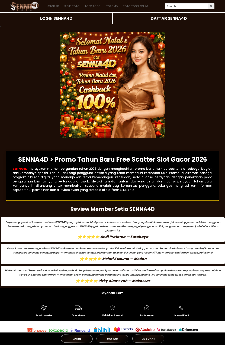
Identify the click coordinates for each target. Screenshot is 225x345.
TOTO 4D (112, 6)
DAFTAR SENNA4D (169, 18)
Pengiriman (78, 315)
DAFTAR (112, 339)
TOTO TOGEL (93, 6)
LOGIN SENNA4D (56, 18)
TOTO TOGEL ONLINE (135, 6)
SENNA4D (53, 6)
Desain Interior (44, 315)
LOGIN (76, 339)
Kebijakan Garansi (112, 315)
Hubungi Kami (181, 315)
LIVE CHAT (148, 339)
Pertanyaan (147, 315)
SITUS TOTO (71, 6)
